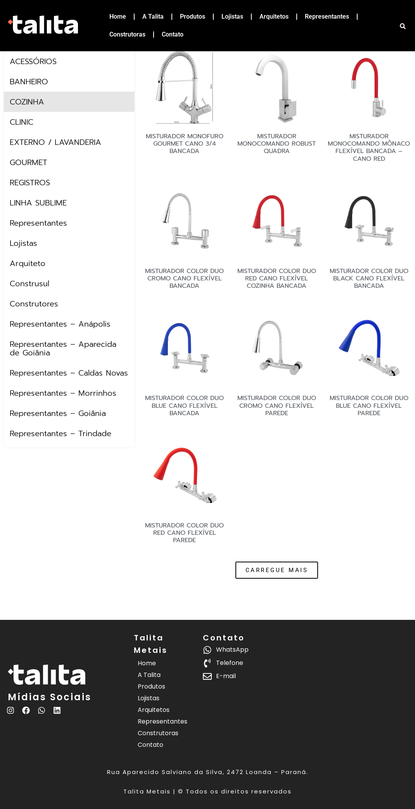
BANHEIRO (29, 81)
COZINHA (27, 102)
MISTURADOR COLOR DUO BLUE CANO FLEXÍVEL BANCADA (184, 405)
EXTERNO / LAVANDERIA (55, 142)
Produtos (192, 16)
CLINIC (21, 122)
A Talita (153, 16)
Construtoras (127, 34)
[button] (276, 570)
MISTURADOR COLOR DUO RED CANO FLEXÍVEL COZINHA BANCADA (276, 278)
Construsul (29, 283)
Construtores (34, 304)
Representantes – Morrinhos (63, 393)
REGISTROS (30, 182)
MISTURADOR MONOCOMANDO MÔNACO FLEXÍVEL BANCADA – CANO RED (369, 148)
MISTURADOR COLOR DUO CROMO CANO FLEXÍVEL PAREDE (276, 405)
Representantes (327, 16)
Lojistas (232, 16)
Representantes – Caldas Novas (69, 373)
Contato (172, 34)
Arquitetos (274, 16)
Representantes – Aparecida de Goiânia (63, 348)
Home (117, 16)
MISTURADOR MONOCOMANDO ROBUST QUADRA (276, 144)
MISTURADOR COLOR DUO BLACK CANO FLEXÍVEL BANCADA (369, 278)
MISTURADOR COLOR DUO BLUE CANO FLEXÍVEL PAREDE (369, 405)
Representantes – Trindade (60, 433)
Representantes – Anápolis (60, 324)
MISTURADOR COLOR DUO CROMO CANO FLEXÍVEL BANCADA (184, 278)
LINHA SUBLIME (38, 203)
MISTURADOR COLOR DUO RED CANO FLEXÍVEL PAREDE (184, 533)
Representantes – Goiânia (58, 413)
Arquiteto (27, 263)
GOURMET (28, 162)
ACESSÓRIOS (33, 61)
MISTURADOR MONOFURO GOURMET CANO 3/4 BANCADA (184, 144)
